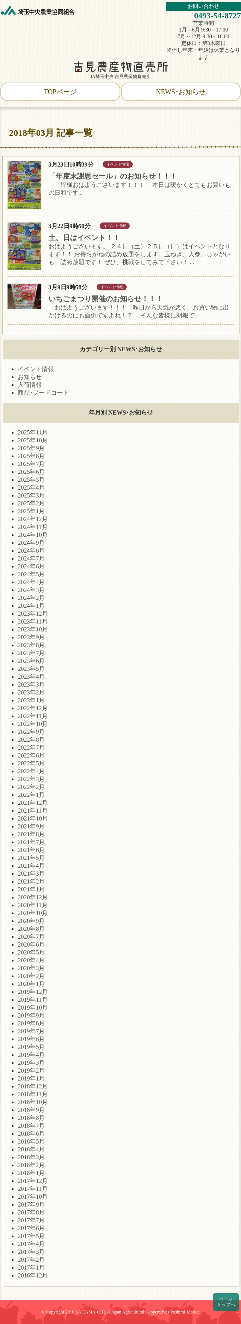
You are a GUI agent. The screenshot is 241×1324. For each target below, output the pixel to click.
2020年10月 (33, 913)
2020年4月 (31, 960)
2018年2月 (31, 1165)
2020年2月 (31, 976)
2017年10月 (33, 1196)
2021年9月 (31, 826)
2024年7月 (31, 558)
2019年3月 (31, 1063)
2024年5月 (31, 574)
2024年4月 (31, 582)
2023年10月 (33, 629)
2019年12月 (33, 992)
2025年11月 (32, 432)
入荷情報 (30, 385)
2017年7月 (31, 1220)
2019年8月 (31, 1023)
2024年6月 (31, 566)
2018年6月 (31, 1133)
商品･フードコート (43, 392)
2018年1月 (31, 1173)
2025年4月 (31, 487)
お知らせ (30, 377)
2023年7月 (31, 653)
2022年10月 (33, 724)
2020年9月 (31, 921)
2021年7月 (31, 842)
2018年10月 (33, 1102)
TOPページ (60, 92)
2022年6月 (31, 755)
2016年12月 (33, 1275)
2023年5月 (31, 669)
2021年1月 (31, 889)
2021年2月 (31, 881)
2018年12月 (33, 1086)
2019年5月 (31, 1047)
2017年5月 (31, 1236)
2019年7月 (31, 1031)
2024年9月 (31, 543)
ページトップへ (226, 1302)
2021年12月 (33, 803)
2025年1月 (31, 511)
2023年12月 (33, 613)
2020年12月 (33, 897)
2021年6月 (31, 850)
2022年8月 (31, 739)
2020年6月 (31, 944)
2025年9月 (31, 448)
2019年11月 (32, 999)
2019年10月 (33, 1007)
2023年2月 (31, 692)
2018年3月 (31, 1157)
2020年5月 (31, 952)
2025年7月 (31, 464)
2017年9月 (31, 1204)
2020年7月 (31, 936)
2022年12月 (33, 708)
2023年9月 (31, 637)
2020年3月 (31, 968)
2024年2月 (31, 598)
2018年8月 (31, 1118)
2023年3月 (31, 684)
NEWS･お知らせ (181, 92)
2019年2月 (31, 1070)
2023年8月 (31, 645)
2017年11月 (32, 1189)
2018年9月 (31, 1110)
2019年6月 (31, 1039)
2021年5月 (31, 858)
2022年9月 (31, 732)
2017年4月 (31, 1244)
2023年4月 (31, 676)
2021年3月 (31, 873)
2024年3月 (31, 590)
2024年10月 (33, 535)
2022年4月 (31, 771)
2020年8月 (31, 929)
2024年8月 (31, 550)
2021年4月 (31, 866)
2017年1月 (31, 1267)
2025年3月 (31, 495)
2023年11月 (32, 621)
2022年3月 (31, 779)
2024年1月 (31, 606)
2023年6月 (31, 661)
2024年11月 (32, 527)
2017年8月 (31, 1212)
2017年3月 (31, 1252)
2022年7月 (31, 747)
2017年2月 (31, 1259)
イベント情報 (36, 369)
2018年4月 (31, 1149)
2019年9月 (31, 1015)
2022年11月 (32, 716)
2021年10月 (33, 818)
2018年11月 (32, 1094)
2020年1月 (31, 984)
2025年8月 (31, 456)
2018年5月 (31, 1141)
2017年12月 (33, 1181)
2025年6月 (31, 472)
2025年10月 (33, 440)
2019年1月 (31, 1078)
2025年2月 (31, 503)
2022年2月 (31, 787)
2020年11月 (32, 905)
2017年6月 (31, 1228)
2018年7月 (31, 1126)
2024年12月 (33, 519)
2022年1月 (31, 795)
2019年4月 (31, 1055)
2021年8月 (31, 834)
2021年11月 (32, 810)
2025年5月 (31, 479)
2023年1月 (31, 700)
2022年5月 (31, 763)
